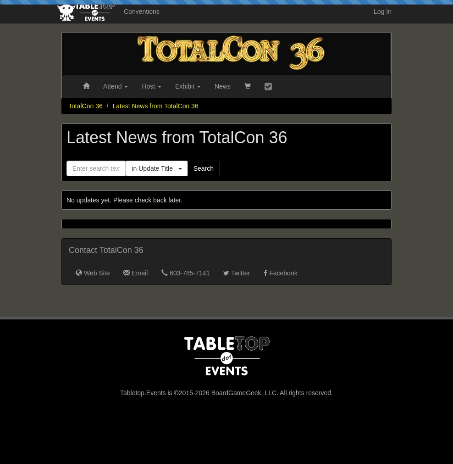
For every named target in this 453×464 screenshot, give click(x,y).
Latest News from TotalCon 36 (155, 106)
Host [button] (151, 86)
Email (135, 273)
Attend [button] (115, 86)
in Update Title (157, 168)
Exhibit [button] (188, 86)
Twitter (236, 273)
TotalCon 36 (85, 106)
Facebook (280, 273)
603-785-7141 (185, 273)
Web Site (93, 273)
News (223, 86)
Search (203, 168)
